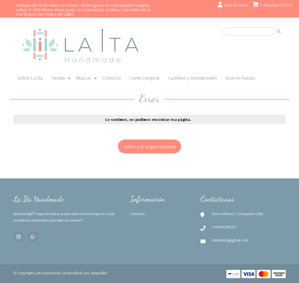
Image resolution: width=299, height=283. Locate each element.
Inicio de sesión (236, 5)
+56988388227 (224, 226)
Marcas (83, 78)
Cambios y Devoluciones (192, 78)
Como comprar (144, 78)
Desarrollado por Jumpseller (84, 272)
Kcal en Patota (240, 78)
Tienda (58, 78)
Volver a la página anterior (149, 146)
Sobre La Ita (30, 78)
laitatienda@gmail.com (230, 240)
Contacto (111, 78)
